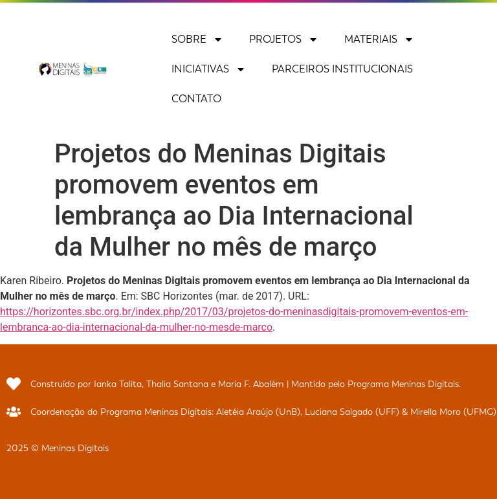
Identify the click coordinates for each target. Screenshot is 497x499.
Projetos (283, 39)
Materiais (379, 39)
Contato (196, 98)
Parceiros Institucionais (342, 69)
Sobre (197, 39)
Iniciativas (208, 69)
